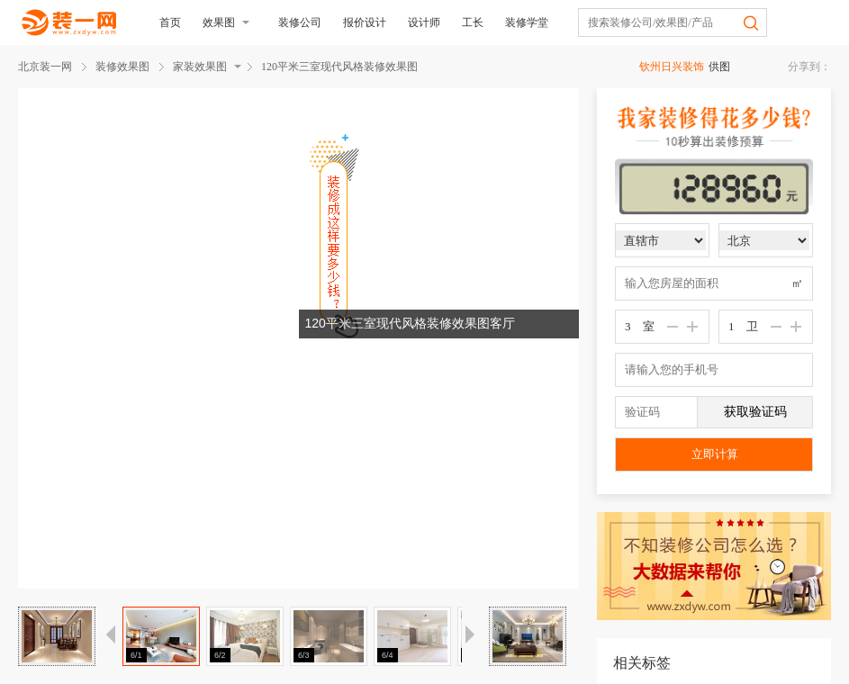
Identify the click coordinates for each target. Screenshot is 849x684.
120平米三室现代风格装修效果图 (339, 66)
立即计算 (714, 454)
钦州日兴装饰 (671, 66)
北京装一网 (45, 66)
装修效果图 (122, 66)
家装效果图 (200, 66)
